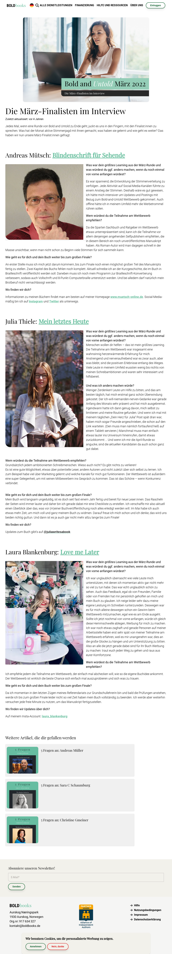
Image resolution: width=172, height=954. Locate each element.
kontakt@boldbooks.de (25, 926)
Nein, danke (58, 946)
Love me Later (79, 552)
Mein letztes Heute (64, 321)
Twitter (54, 301)
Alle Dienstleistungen (56, 5)
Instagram (36, 301)
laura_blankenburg (54, 716)
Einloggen (155, 5)
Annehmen (35, 946)
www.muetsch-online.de (126, 297)
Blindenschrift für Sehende (88, 155)
